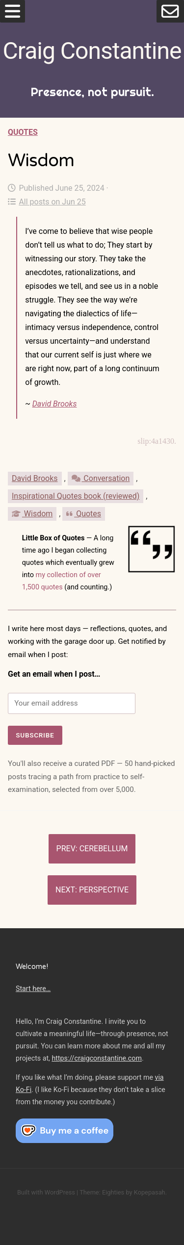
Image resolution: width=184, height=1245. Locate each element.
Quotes (23, 132)
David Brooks (54, 403)
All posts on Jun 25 (47, 201)
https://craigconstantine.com (97, 1058)
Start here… (33, 988)
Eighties (113, 1192)
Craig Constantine (92, 51)
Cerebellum (103, 848)
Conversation (101, 478)
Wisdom (32, 513)
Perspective (104, 889)
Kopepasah (149, 1192)
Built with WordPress (46, 1192)
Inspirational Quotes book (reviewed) (75, 496)
